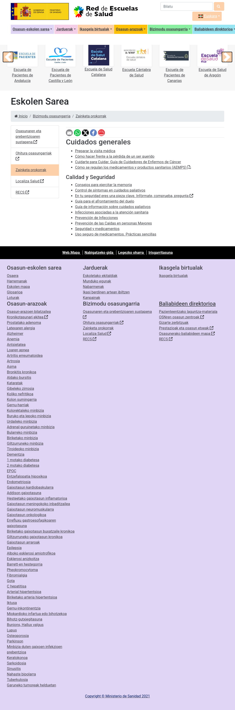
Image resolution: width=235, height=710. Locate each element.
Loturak (13, 297)
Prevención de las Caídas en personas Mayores (113, 223)
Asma (11, 366)
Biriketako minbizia (22, 438)
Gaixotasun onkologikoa (26, 515)
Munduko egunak (97, 281)
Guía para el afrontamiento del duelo (104, 201)
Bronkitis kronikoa (21, 372)
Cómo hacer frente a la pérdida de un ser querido (114, 156)
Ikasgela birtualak (94, 29)
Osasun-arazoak (129, 29)
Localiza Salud (30, 181)
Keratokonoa (17, 658)
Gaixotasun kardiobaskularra (30, 487)
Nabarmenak (93, 287)
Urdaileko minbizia (22, 421)
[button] (8, 57)
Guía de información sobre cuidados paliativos (113, 207)
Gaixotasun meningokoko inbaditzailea (38, 504)
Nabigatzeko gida (99, 252)
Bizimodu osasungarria (169, 29)
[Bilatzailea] (186, 6)
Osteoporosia (18, 636)
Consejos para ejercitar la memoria (103, 185)
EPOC (11, 471)
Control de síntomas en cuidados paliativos (110, 190)
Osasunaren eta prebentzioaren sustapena (28, 137)
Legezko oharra (131, 252)
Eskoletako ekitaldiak (100, 276)
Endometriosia (19, 482)
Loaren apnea (18, 350)
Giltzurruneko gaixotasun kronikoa (34, 537)
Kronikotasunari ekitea (27, 317)
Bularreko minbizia (22, 432)
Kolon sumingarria (22, 399)
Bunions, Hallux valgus (25, 625)
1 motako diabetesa (23, 460)
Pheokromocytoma (22, 570)
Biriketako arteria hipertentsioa (32, 597)
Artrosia (13, 361)
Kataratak (15, 383)
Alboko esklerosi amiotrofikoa (31, 553)
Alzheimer (15, 333)
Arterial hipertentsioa (24, 592)
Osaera (12, 276)
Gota (11, 581)
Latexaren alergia (21, 328)
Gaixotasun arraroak (23, 542)
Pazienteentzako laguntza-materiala (188, 311)
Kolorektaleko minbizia (25, 410)
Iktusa (12, 603)
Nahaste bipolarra (21, 674)
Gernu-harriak (18, 405)
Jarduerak (64, 29)
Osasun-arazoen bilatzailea (29, 311)
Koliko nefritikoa (20, 394)
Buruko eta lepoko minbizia (29, 416)
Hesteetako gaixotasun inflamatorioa (37, 498)
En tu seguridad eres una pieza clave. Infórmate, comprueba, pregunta (134, 196)
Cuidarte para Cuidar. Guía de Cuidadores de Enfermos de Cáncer (128, 162)
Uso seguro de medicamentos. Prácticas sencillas (115, 234)
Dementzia (15, 454)
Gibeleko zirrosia (20, 388)
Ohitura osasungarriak (34, 156)
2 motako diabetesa (23, 465)
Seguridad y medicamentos (97, 229)
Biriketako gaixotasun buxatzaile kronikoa (41, 531)
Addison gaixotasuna (24, 493)
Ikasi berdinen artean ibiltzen (106, 292)
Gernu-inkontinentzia (24, 608)
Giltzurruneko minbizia (25, 443)
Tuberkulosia (17, 679)
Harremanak (17, 281)
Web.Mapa (71, 252)
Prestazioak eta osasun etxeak (186, 328)
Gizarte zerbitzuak (173, 322)
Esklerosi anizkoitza (23, 559)
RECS (22, 192)
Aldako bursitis (19, 377)
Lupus (12, 630)
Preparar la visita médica (95, 151)
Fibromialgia (17, 575)
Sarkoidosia (16, 663)
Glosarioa (14, 292)
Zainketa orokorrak (91, 116)
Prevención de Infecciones (96, 218)
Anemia (13, 339)
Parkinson (15, 641)
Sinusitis (14, 669)
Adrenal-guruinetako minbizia (31, 427)
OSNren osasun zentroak (181, 317)
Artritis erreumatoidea (25, 355)
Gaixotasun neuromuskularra (30, 509)
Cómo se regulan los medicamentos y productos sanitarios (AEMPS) (133, 167)
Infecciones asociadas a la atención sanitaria (111, 212)
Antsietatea (16, 344)
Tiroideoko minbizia (23, 449)
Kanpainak (91, 297)
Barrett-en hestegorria (24, 564)
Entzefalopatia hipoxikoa (27, 476)
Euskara (207, 16)
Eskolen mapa (18, 287)
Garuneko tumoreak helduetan (31, 685)
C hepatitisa (16, 586)
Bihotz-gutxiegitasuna (24, 619)
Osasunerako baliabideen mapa (187, 333)
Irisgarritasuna (160, 252)
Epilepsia (14, 548)
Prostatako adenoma (24, 322)
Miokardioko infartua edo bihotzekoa (37, 614)
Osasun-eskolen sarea (31, 29)
